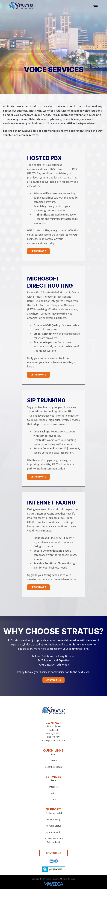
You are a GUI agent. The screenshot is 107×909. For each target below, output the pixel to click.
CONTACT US (53, 853)
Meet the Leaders (53, 766)
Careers (53, 760)
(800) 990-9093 (53, 737)
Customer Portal (53, 813)
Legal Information (53, 832)
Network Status (53, 825)
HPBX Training (53, 819)
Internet (53, 786)
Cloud (53, 799)
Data (53, 780)
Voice (53, 793)
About (53, 754)
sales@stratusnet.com (53, 740)
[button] (95, 5)
